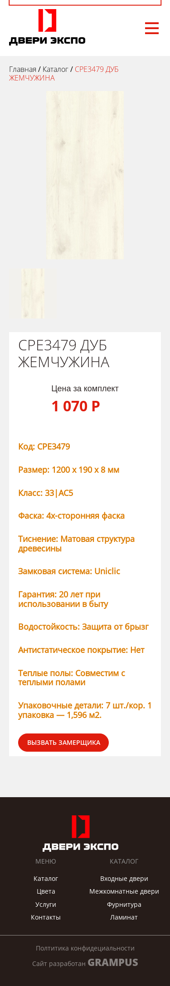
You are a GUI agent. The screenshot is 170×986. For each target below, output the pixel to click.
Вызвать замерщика (63, 742)
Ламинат (124, 917)
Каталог (46, 878)
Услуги (45, 904)
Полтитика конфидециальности (85, 948)
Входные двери (124, 878)
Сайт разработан (85, 962)
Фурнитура (124, 904)
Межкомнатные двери (124, 891)
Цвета (46, 891)
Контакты (46, 917)
